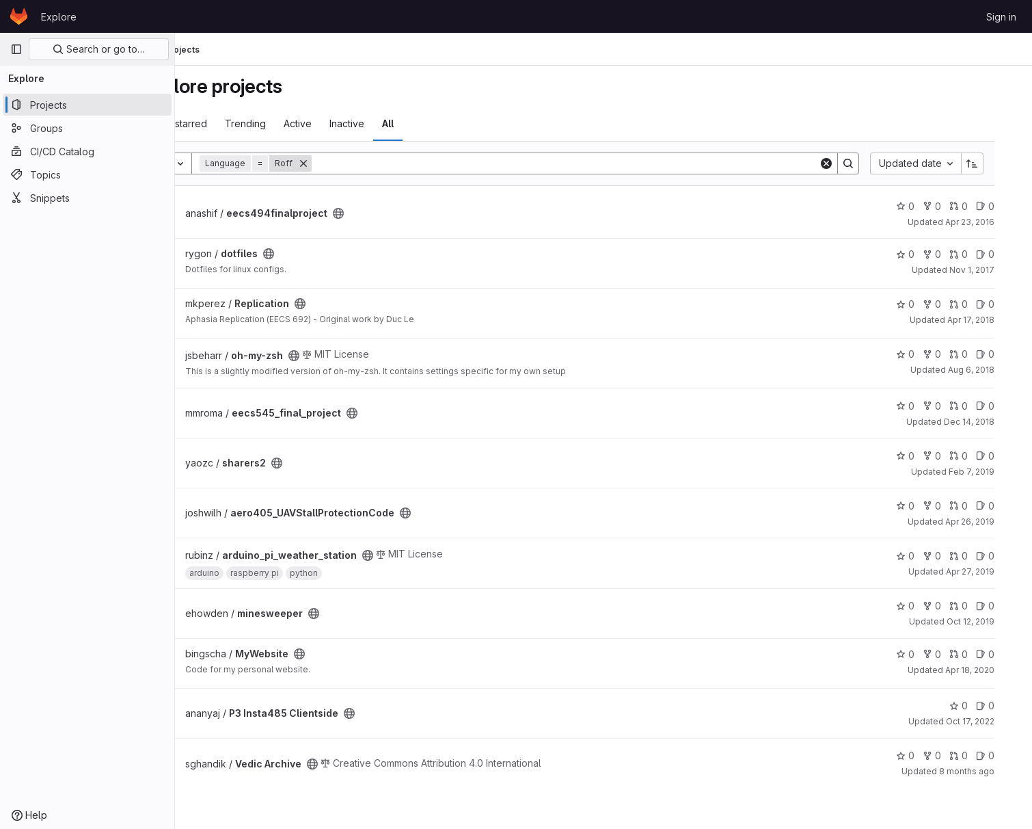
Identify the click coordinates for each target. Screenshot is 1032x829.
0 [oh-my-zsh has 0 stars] (926, 354)
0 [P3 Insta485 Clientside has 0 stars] (979, 705)
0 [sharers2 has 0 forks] (953, 456)
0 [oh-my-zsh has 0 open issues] (1006, 354)
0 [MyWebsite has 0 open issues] (1006, 654)
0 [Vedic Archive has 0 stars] (926, 755)
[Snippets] (87, 198)
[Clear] (847, 163)
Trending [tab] (295, 123)
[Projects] (87, 105)
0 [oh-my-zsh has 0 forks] (953, 354)
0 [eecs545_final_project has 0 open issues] (1006, 406)
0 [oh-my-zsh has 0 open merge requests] (979, 354)
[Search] (600, 163)
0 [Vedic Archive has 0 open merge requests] (979, 755)
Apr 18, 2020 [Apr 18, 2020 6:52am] (991, 670)
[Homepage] (19, 16)
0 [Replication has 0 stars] (926, 304)
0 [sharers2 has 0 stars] (926, 456)
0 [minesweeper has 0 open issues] (1006, 605)
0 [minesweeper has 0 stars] (926, 605)
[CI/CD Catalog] (87, 151)
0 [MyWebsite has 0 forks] (953, 654)
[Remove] (353, 163)
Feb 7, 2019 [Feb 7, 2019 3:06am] (993, 471)
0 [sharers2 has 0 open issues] (1006, 456)
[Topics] (87, 174)
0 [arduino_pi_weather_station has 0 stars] (926, 556)
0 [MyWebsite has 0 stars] (926, 654)
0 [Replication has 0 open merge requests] (979, 304)
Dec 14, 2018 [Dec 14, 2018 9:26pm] (990, 422)
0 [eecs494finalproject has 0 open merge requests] (979, 206)
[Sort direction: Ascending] (994, 163)
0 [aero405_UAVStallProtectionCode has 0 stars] (926, 506)
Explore (59, 17)
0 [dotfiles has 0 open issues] (1006, 254)
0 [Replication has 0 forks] (953, 304)
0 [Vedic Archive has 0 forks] (953, 755)
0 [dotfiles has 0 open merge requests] (979, 254)
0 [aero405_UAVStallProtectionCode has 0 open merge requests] (979, 506)
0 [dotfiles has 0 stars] (926, 254)
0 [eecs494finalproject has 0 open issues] (1006, 206)
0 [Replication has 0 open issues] (1006, 304)
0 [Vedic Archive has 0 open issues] (1006, 755)
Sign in (1001, 17)
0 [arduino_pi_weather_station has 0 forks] (953, 556)
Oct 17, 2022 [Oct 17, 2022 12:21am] (991, 721)
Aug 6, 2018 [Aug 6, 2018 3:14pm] (992, 370)
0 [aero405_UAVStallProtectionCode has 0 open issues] (1006, 506)
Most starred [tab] (228, 123)
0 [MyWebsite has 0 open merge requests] (979, 654)
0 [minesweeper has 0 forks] (953, 605)
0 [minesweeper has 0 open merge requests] (979, 605)
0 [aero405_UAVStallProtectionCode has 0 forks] (953, 506)
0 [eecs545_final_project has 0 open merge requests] (979, 406)
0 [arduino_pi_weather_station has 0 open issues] (1006, 556)
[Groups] (87, 128)
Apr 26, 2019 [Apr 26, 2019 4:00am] (991, 521)
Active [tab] (348, 123)
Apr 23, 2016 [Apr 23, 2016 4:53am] (991, 222)
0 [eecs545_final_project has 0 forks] (953, 406)
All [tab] (438, 123)
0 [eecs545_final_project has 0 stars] (926, 406)
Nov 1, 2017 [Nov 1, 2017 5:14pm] (993, 270)
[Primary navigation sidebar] (16, 49)
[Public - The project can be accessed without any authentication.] (388, 213)
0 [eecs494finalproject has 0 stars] (926, 206)
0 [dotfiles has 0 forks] (953, 254)
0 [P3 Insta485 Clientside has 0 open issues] (1006, 705)
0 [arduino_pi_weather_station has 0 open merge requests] (979, 556)
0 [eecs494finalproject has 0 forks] (953, 206)
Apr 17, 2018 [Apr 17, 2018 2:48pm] (992, 320)
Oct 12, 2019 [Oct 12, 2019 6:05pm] (992, 621)
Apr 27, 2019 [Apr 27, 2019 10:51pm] (991, 571)
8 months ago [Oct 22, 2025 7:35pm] (988, 771)
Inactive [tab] (396, 123)
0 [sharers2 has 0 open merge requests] (979, 456)
